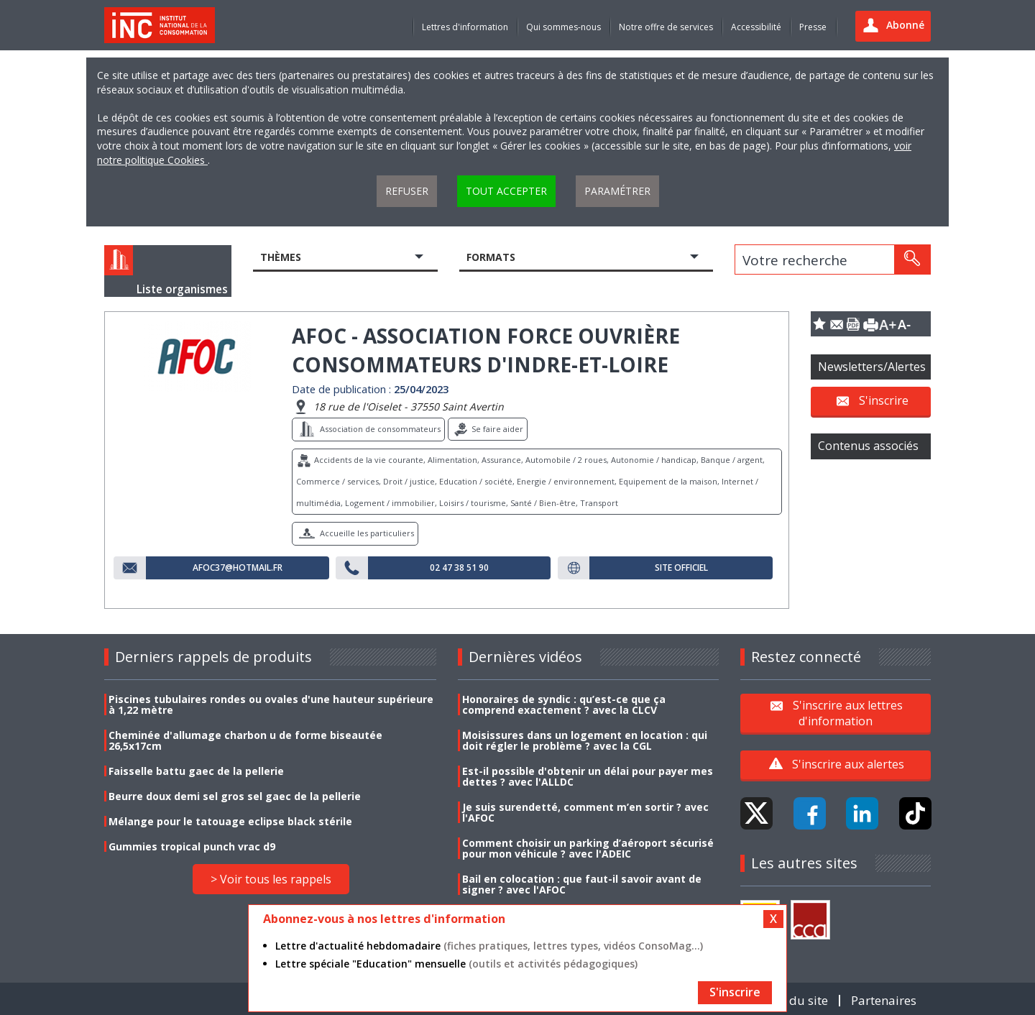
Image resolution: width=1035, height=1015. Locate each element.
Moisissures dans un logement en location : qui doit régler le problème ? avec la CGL (584, 740)
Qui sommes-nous (563, 27)
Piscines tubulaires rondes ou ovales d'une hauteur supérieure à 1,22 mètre (271, 704)
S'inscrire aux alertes (848, 764)
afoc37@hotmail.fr (237, 568)
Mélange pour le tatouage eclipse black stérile (230, 821)
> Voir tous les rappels (271, 879)
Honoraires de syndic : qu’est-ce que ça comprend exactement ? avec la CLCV (564, 704)
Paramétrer (617, 191)
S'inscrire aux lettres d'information (848, 712)
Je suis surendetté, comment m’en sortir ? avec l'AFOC (585, 812)
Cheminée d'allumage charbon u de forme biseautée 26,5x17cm (245, 740)
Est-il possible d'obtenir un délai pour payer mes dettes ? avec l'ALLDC (587, 776)
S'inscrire (883, 400)
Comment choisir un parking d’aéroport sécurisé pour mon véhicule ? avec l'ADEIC (588, 848)
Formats (490, 257)
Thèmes (280, 257)
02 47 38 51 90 (459, 568)
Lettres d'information (465, 27)
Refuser (406, 191)
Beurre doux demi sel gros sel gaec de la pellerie (235, 796)
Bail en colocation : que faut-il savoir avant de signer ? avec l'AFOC (582, 884)
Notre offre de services (666, 27)
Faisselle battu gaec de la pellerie (196, 771)
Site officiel (681, 568)
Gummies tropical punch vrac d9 (192, 846)
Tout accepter (506, 191)
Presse (813, 27)
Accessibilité (756, 27)
